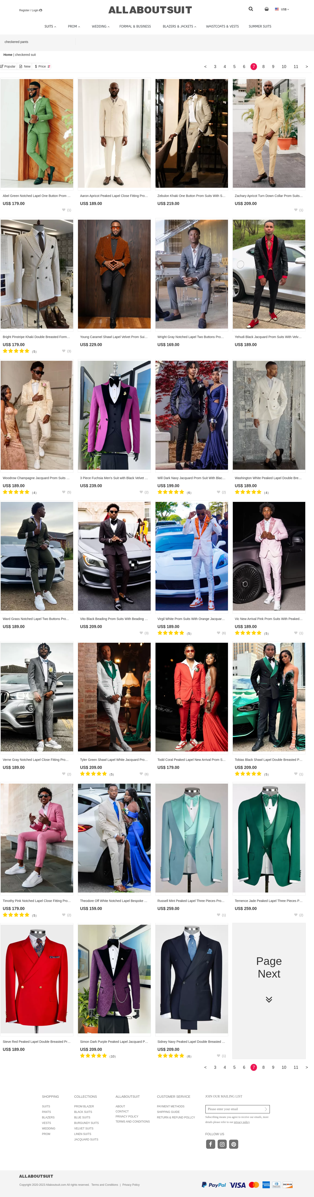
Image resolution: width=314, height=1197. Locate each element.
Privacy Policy (131, 1184)
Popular (9, 66)
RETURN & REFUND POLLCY (176, 1117)
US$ (282, 9)
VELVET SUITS (84, 1128)
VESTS (46, 1123)
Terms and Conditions (104, 1184)
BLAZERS (48, 1117)
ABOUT (120, 1106)
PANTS (46, 1112)
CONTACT (122, 1111)
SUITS (46, 1106)
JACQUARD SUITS (86, 1139)
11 (296, 66)
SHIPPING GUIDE (168, 1112)
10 (284, 66)
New (27, 66)
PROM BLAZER (84, 1106)
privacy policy (242, 1122)
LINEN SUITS (82, 1134)
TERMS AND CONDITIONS (133, 1121)
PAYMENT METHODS (170, 1106)
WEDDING (48, 1128)
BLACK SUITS (83, 1112)
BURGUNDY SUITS (86, 1123)
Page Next (269, 980)
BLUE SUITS (82, 1117)
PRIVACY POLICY (127, 1116)
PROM (46, 1134)
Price (44, 66)
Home (8, 55)
